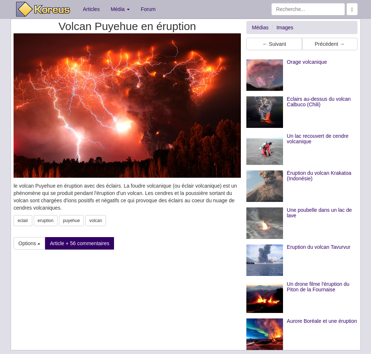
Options (29, 243)
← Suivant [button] (274, 44)
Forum (148, 9)
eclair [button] (23, 220)
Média (120, 9)
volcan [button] (95, 220)
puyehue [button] (71, 220)
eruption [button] (46, 220)
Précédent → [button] (330, 44)
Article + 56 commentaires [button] (79, 243)
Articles (91, 9)
